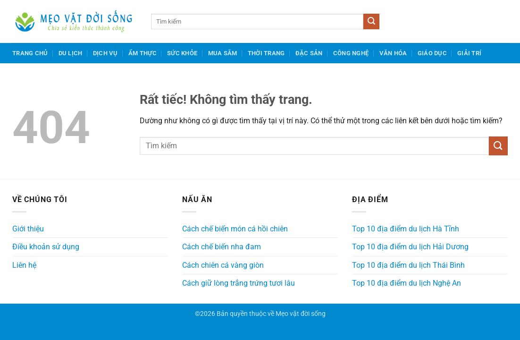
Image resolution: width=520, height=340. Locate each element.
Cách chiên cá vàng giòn (223, 265)
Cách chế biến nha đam (221, 246)
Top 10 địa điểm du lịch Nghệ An (406, 283)
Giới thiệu (28, 228)
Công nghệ (351, 53)
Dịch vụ (105, 53)
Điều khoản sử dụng (45, 246)
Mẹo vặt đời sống (301, 314)
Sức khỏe (182, 53)
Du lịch (71, 53)
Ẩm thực (142, 53)
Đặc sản (309, 53)
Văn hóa (393, 53)
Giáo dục (432, 53)
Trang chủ (30, 53)
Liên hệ (24, 265)
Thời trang (266, 53)
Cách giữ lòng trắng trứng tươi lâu (238, 283)
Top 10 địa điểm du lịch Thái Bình (408, 265)
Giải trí (469, 53)
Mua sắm (222, 53)
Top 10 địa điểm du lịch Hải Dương (410, 246)
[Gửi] (371, 22)
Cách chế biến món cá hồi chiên (235, 228)
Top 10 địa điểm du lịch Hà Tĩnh (405, 228)
